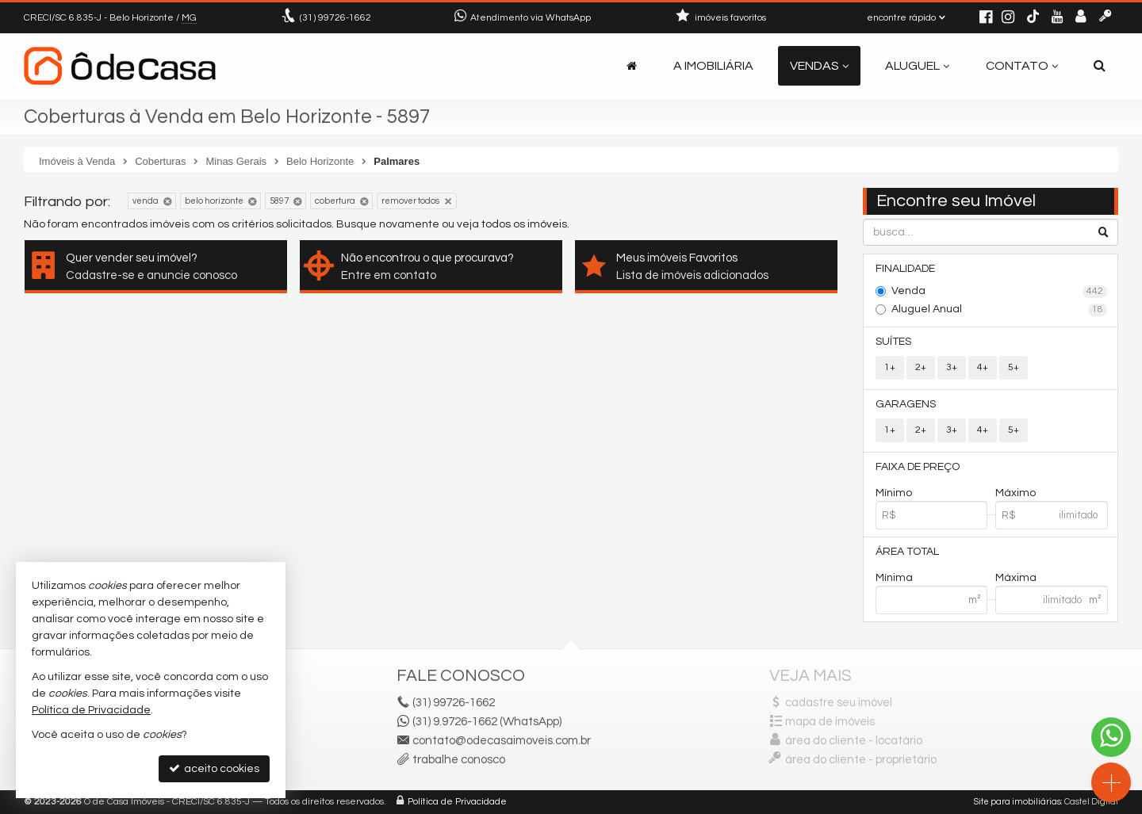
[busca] (1099, 66)
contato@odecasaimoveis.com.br (501, 741)
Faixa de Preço (918, 466)
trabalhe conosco (458, 760)
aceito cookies (214, 768)
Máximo (1015, 493)
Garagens (906, 404)
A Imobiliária (713, 65)
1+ (889, 367)
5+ (1013, 367)
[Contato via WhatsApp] (1111, 737)
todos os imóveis (524, 224)
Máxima (1016, 577)
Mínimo (894, 493)
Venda (999, 291)
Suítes (893, 341)
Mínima (894, 577)
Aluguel (917, 65)
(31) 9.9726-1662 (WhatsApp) (486, 722)
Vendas (819, 65)
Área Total (907, 551)
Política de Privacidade (457, 802)
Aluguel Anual (999, 310)
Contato (1022, 65)
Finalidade (905, 268)
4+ (982, 367)
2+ (920, 367)
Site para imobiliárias (1017, 801)
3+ (951, 367)
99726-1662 (335, 18)
